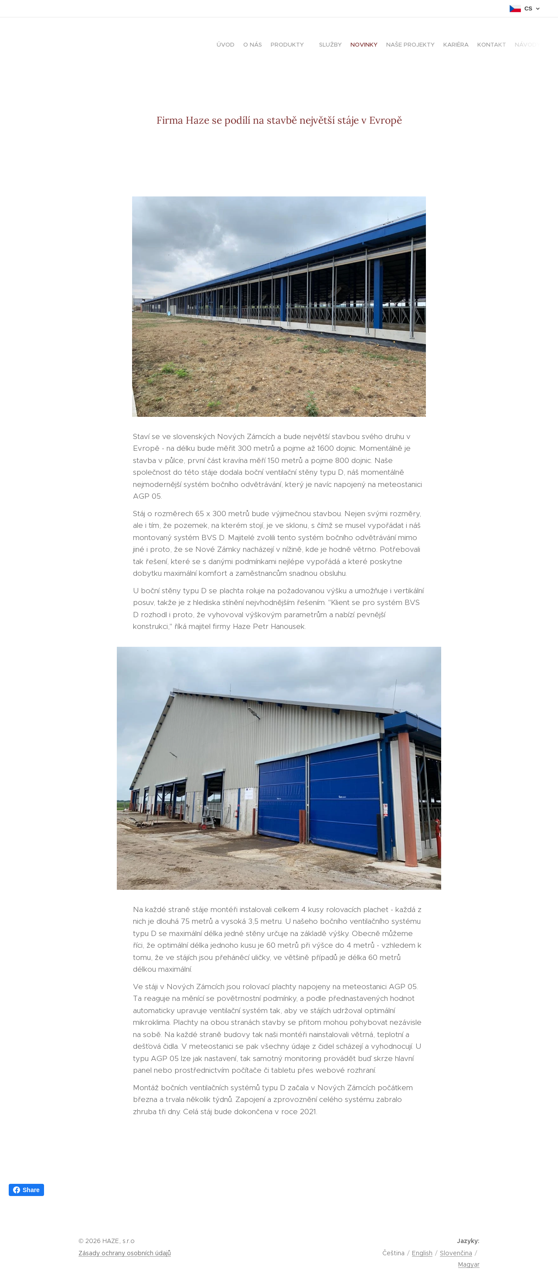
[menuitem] (465, 46)
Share (26, 1189)
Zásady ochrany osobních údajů (124, 1253)
